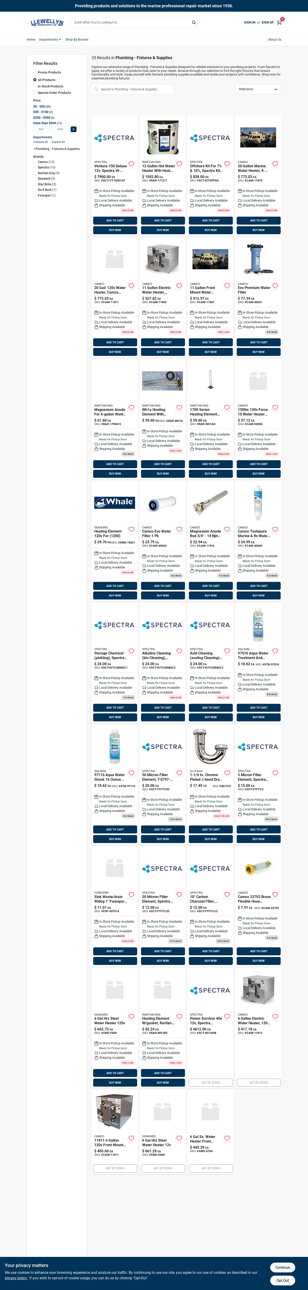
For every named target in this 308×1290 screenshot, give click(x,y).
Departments (48, 39)
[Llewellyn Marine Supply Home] (47, 22)
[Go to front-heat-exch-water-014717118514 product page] (210, 297)
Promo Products (49, 72)
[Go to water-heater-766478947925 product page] (210, 1132)
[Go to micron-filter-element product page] (162, 906)
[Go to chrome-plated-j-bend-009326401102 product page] (210, 785)
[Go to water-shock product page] (115, 785)
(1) (47, 190)
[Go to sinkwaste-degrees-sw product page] (115, 906)
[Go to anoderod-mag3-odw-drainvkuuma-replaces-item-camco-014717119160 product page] (210, 541)
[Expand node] (34, 149)
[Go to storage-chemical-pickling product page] (115, 663)
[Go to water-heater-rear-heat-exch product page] (258, 1028)
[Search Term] (134, 22)
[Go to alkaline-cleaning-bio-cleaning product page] (162, 663)
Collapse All (40, 142)
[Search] (194, 22)
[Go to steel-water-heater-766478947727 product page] (162, 1132)
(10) (47, 167)
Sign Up (268, 22)
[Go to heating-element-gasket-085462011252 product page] (162, 419)
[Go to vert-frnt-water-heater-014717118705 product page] (258, 176)
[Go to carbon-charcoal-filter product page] (210, 906)
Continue (282, 1267)
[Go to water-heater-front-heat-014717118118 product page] (115, 1132)
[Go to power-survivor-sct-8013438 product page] (210, 1028)
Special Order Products (54, 93)
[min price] (41, 129)
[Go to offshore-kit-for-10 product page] (210, 176)
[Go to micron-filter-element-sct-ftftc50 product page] (162, 785)
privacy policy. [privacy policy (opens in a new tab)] (16, 1278)
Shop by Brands (77, 39)
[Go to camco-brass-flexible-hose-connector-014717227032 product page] (258, 906)
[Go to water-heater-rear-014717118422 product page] (162, 297)
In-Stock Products (50, 86)
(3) (46, 178)
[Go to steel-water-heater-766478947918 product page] (115, 1028)
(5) (48, 173)
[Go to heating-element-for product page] (115, 541)
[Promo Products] (34, 72)
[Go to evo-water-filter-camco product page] (258, 297)
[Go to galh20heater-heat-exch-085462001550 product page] (162, 176)
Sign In (249, 22)
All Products (46, 80)
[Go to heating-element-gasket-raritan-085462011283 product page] (162, 1028)
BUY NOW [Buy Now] (115, 230)
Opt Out (283, 1280)
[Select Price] (74, 129)
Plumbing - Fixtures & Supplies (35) (61, 149)
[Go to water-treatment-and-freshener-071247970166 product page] (258, 663)
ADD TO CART (115, 220)
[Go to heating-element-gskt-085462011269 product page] (210, 419)
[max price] (60, 129)
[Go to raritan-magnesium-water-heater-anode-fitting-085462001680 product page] (115, 419)
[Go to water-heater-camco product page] (115, 297)
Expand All (58, 142)
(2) (47, 184)
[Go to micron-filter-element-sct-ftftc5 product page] (258, 785)
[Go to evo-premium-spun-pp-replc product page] (162, 541)
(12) (46, 162)
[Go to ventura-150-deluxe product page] (115, 176)
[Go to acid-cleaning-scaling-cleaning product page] (210, 663)
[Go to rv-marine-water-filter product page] (258, 541)
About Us (275, 39)
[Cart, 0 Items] (279, 22)
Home (31, 39)
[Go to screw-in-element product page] (258, 419)
